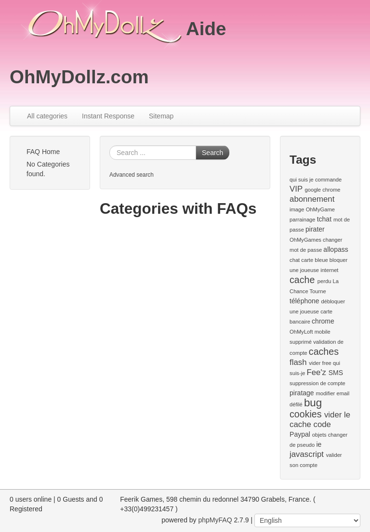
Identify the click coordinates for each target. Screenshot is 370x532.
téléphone (304, 301)
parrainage (303, 219)
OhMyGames (305, 240)
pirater (315, 229)
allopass (335, 249)
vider (314, 363)
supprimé (301, 342)
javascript (307, 454)
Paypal (300, 434)
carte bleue (314, 260)
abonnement (312, 199)
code (322, 424)
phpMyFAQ (215, 520)
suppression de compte (317, 383)
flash (298, 362)
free (326, 363)
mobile (322, 332)
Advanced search (131, 174)
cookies (305, 414)
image (297, 209)
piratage (302, 393)
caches (324, 351)
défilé (296, 404)
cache (302, 279)
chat (295, 260)
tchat (324, 219)
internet (329, 270)
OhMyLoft (301, 332)
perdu (324, 281)
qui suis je (302, 179)
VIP (296, 189)
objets (319, 435)
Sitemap (161, 116)
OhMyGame (320, 209)
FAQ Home (43, 152)
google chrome (322, 190)
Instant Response (108, 116)
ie (318, 444)
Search (212, 152)
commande (328, 179)
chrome (323, 321)
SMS (336, 372)
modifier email (333, 393)
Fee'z (317, 372)
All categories (47, 116)
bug (313, 403)
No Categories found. (48, 169)
